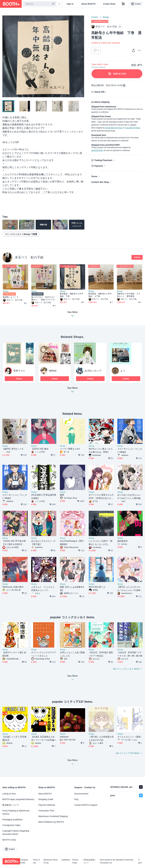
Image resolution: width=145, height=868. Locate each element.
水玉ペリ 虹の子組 (29, 257)
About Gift (99, 92)
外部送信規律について (89, 861)
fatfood (52, 371)
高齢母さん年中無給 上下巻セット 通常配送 (128, 295)
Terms (94, 176)
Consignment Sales (11, 825)
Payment (98, 166)
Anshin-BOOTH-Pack (113, 128)
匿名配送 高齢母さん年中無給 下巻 (71, 295)
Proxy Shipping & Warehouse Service (15, 812)
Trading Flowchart (103, 160)
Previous (4, 56)
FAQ (76, 799)
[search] (53, 4)
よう (122, 371)
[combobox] (39, 3)
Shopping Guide (45, 799)
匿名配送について (10, 805)
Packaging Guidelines (12, 819)
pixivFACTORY (97, 150)
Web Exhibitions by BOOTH (51, 822)
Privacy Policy (75, 861)
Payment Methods (46, 805)
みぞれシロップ (93, 371)
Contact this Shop (100, 182)
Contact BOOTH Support (85, 805)
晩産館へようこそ (10, 297)
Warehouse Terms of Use (51, 861)
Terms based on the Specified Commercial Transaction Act (116, 861)
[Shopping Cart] (123, 4)
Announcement (81, 793)
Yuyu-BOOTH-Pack (132, 128)
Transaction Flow (46, 810)
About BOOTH (88, 4)
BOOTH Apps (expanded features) (18, 799)
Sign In (70, 4)
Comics (94, 17)
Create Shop (109, 4)
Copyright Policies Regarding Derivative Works (15, 832)
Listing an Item (9, 793)
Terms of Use (36, 861)
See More (72, 391)
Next (81, 56)
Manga (106, 17)
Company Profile (24, 861)
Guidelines (66, 860)
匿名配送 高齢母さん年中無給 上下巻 (100, 295)
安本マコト (19, 371)
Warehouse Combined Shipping (53, 816)
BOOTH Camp (9, 840)
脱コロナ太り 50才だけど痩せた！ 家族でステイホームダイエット (43, 298)
